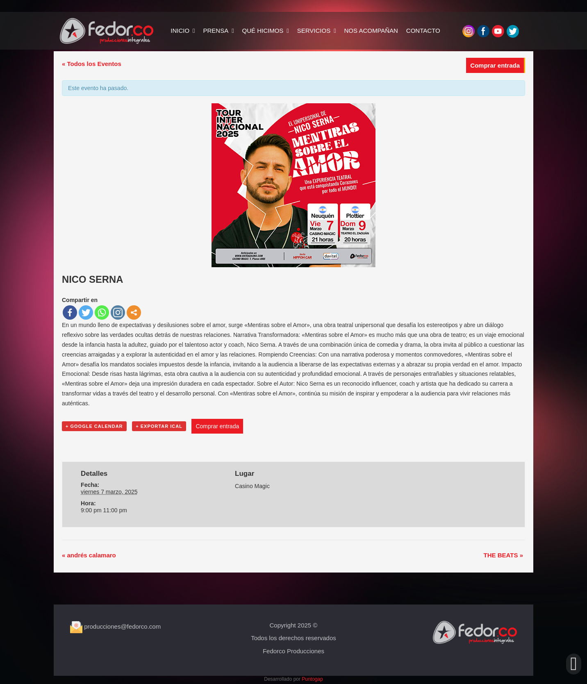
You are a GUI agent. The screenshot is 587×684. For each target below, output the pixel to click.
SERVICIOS (304, 30)
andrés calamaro (89, 555)
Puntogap (312, 679)
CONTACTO (414, 30)
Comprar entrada (495, 65)
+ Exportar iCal (159, 426)
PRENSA (206, 30)
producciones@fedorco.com (115, 626)
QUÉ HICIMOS (253, 30)
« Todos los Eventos (91, 63)
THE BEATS (503, 555)
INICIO (170, 30)
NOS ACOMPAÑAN (362, 30)
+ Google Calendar (94, 426)
